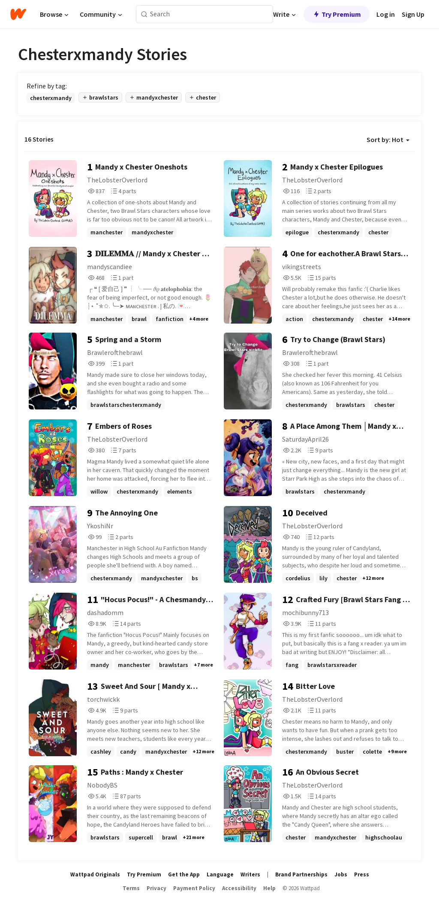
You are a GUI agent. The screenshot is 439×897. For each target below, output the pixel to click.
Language (220, 874)
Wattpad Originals (95, 874)
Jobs (340, 874)
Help (269, 888)
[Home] (18, 14)
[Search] (144, 14)
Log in (385, 14)
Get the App (184, 874)
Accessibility (239, 888)
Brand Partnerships (301, 874)
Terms (131, 888)
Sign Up (413, 14)
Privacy (156, 888)
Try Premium (336, 14)
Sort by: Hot (388, 139)
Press (361, 874)
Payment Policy (194, 888)
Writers (250, 874)
